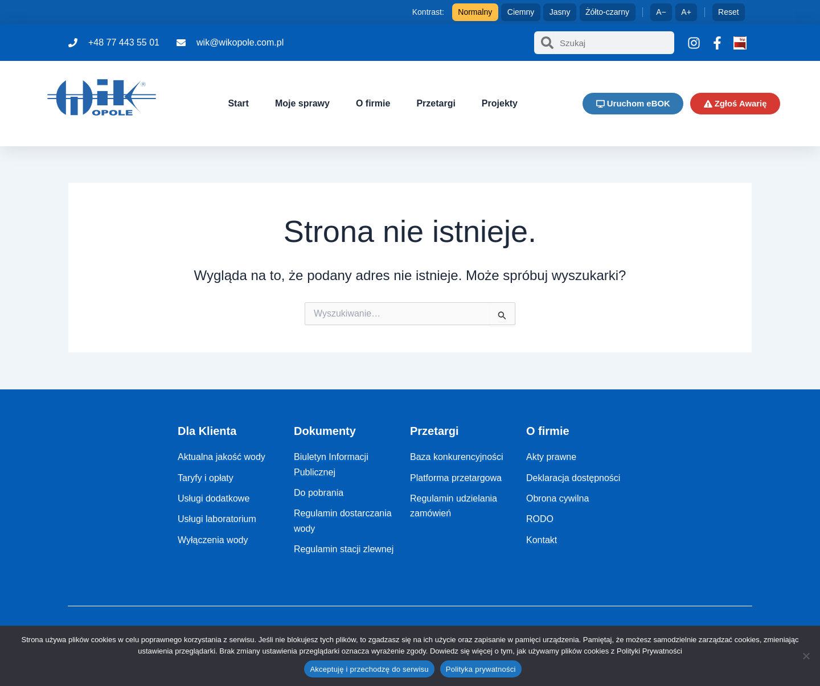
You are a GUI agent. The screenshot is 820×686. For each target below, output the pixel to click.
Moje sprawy (301, 103)
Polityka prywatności (481, 669)
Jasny (560, 12)
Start (237, 103)
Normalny (475, 12)
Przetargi (435, 103)
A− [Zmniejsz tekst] (661, 12)
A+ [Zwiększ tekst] (686, 12)
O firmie (372, 103)
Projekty (498, 103)
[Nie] (805, 656)
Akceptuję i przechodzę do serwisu (369, 669)
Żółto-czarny (607, 12)
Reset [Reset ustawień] (728, 12)
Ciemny (520, 12)
